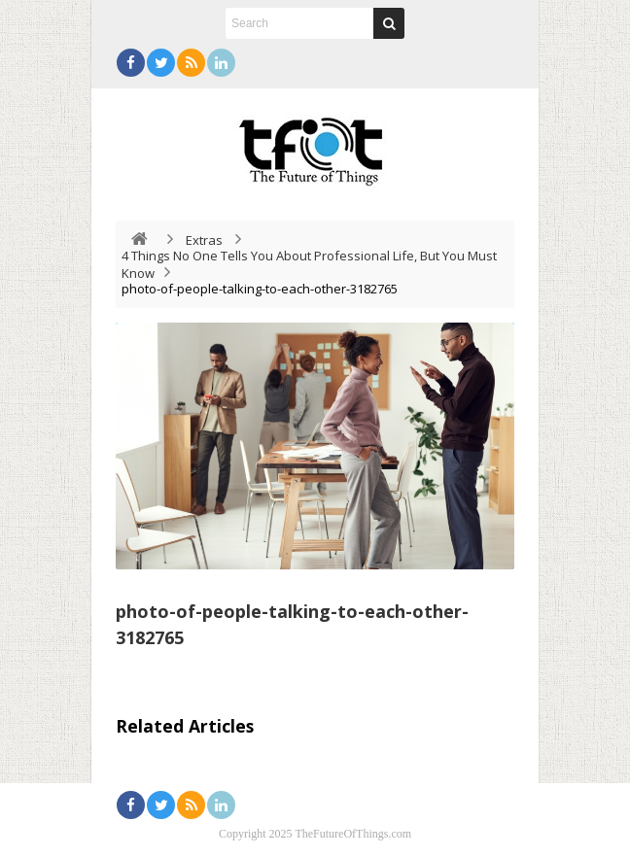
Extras (204, 240)
